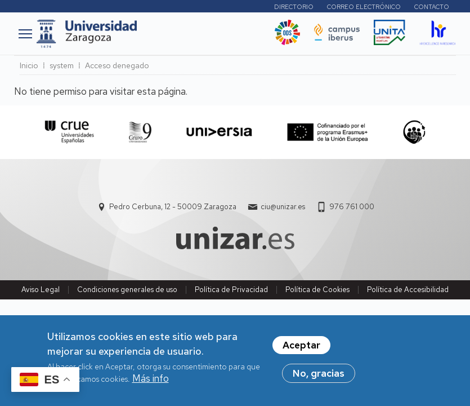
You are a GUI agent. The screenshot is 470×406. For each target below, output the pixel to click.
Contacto (431, 7)
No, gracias (318, 378)
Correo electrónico (364, 7)
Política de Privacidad (231, 289)
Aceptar (301, 350)
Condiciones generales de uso (127, 289)
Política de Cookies (317, 289)
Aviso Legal (40, 289)
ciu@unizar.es (283, 206)
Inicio (29, 65)
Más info (150, 383)
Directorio (294, 7)
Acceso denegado (117, 65)
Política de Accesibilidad (408, 289)
